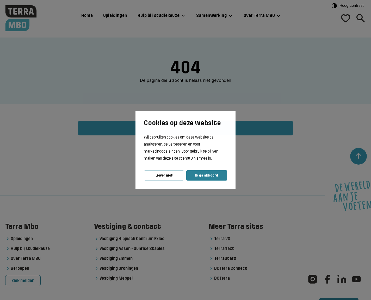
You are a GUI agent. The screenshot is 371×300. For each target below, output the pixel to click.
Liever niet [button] (164, 175)
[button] (213, 158)
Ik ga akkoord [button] (206, 175)
